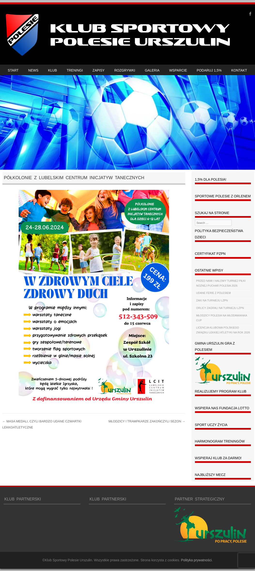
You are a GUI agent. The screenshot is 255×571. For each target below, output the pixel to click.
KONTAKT (239, 70)
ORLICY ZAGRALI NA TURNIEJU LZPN (220, 307)
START (13, 70)
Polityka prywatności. (197, 560)
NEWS (33, 70)
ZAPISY (99, 70)
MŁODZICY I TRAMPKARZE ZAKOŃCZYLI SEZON (146, 421)
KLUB (52, 70)
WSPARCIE (178, 70)
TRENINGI (75, 70)
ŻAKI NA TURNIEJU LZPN (212, 300)
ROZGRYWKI (124, 70)
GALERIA (152, 70)
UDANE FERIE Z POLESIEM (213, 292)
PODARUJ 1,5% (209, 70)
